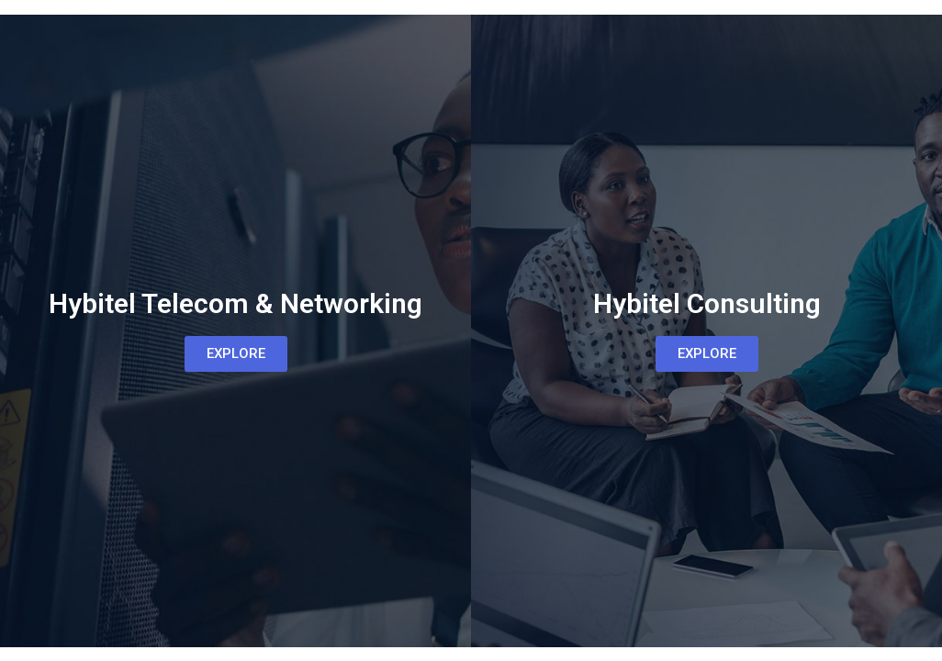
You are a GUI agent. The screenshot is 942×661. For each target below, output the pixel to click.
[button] (236, 354)
